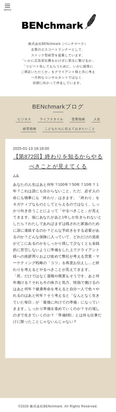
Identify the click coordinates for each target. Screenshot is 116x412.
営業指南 (78, 119)
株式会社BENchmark (46, 406)
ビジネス (24, 119)
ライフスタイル (51, 119)
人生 (97, 119)
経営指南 (29, 129)
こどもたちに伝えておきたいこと (70, 129)
